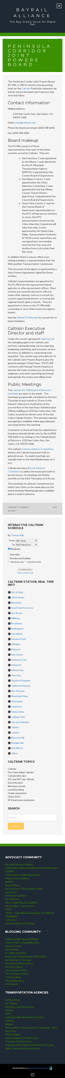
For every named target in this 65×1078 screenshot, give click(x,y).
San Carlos (17, 654)
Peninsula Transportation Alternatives (26, 956)
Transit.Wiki (17, 535)
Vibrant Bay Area (14, 980)
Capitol (15, 732)
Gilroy (14, 753)
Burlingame (17, 628)
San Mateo (17, 633)
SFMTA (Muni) (12, 1034)
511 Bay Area (12, 999)
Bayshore (16, 602)
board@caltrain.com (25, 122)
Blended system (16, 786)
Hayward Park (18, 638)
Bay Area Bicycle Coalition (19, 864)
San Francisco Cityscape (18, 959)
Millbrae (15, 618)
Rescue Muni (12, 885)
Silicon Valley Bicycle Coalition (21, 902)
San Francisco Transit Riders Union (24, 888)
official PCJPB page (27, 317)
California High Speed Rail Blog (21, 939)
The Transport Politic (16, 973)
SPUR (8, 909)
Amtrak (9, 1010)
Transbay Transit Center (18, 1041)
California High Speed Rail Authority (24, 1017)
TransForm (11, 919)
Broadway (16, 623)
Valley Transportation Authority (22, 1048)
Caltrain (26, 88)
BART (8, 1013)
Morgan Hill (17, 742)
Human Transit (13, 945)
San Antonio (18, 690)
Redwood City (19, 659)
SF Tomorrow (12, 899)
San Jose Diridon (20, 722)
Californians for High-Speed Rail (22, 874)
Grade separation (17, 793)
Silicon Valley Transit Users (19, 905)
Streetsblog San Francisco (19, 963)
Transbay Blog (13, 977)
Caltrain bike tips (17, 775)
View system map (25, 572)
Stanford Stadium (20, 680)
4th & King (17, 592)
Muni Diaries (12, 949)
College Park (18, 716)
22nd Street (17, 597)
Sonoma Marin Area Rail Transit (22, 1037)
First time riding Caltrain (21, 772)
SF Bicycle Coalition (15, 895)
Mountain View (19, 696)
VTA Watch (11, 984)
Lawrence (16, 706)
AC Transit (11, 1003)
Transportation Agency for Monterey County (29, 1044)
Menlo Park (17, 670)
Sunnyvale (16, 701)
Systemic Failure (14, 966)
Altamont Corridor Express (19, 1006)
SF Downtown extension (21, 799)
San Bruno (16, 612)
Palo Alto (16, 675)
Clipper (9, 1024)
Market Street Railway (17, 878)
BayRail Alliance (33, 12)
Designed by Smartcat (40, 1068)
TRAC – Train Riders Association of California (29, 912)
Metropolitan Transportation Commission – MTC (31, 1027)
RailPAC (9, 881)
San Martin (17, 748)
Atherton (16, 664)
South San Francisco (22, 607)
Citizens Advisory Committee (38, 448)
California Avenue (20, 685)
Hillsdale (15, 644)
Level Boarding (16, 789)
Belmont (15, 649)
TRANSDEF (11, 916)
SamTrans (46, 338)
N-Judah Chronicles (15, 952)
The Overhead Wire (16, 970)
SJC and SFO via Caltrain (21, 779)
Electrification (15, 782)
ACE (55, 507)
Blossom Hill (17, 737)
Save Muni (10, 892)
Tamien (15, 727)
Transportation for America (20, 923)
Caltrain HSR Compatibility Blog (22, 942)
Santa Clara (17, 711)
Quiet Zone (14, 796)
